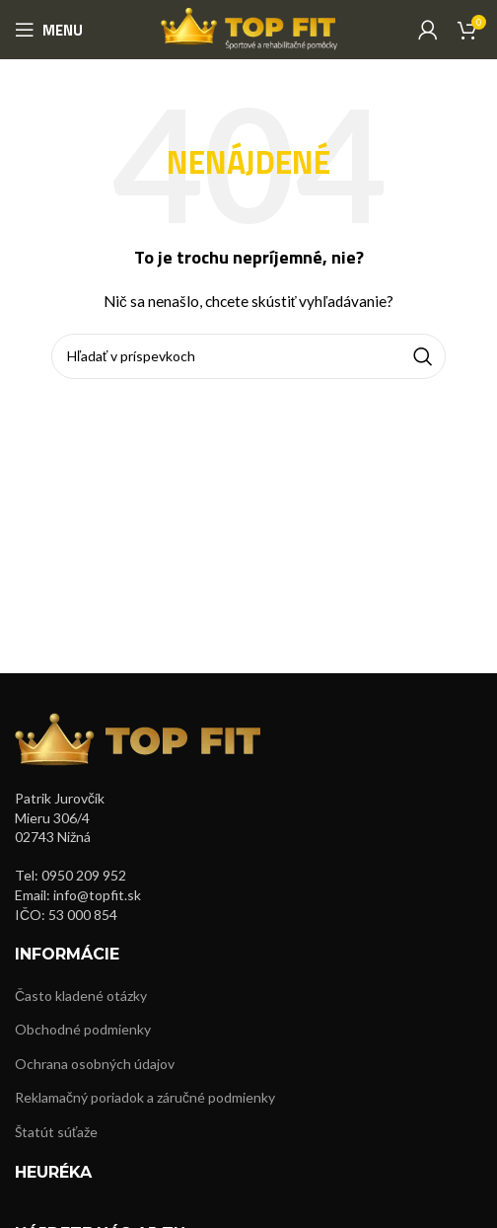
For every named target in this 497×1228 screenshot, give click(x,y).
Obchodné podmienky (83, 1029)
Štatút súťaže (56, 1131)
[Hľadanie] (248, 356)
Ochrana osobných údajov (95, 1063)
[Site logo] (249, 28)
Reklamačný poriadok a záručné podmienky (145, 1097)
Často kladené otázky (81, 995)
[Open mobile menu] (49, 29)
